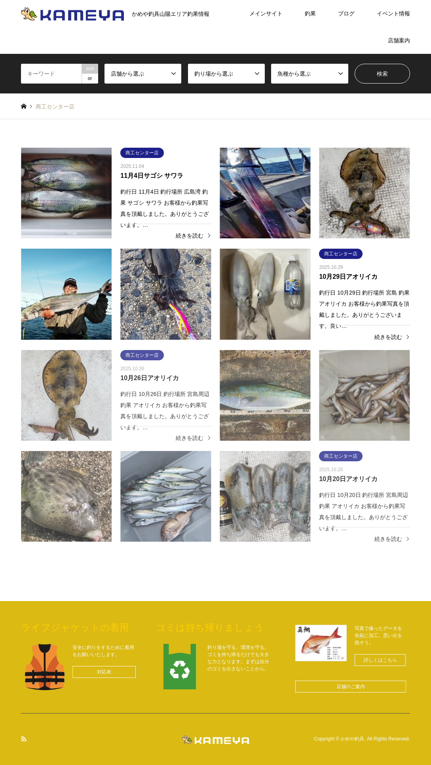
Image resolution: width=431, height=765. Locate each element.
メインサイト (266, 13)
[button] (104, 672)
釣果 (310, 13)
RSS (24, 739)
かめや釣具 (352, 739)
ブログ (346, 13)
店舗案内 (399, 40)
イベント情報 (393, 13)
